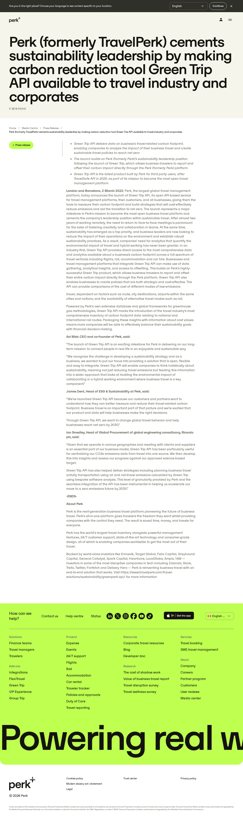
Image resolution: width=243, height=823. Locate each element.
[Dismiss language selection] (231, 6)
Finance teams (20, 643)
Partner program (193, 679)
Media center (191, 698)
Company (188, 666)
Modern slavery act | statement (84, 783)
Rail (69, 669)
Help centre (74, 616)
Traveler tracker (78, 688)
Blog (126, 649)
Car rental (74, 682)
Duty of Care (75, 701)
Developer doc (134, 656)
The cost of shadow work (141, 672)
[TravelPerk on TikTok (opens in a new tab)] (149, 616)
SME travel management (199, 649)
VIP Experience (20, 692)
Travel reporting (78, 708)
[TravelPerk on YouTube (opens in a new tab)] (141, 616)
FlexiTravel (17, 679)
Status (96, 616)
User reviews (190, 692)
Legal (69, 789)
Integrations (18, 672)
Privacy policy (188, 778)
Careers (187, 672)
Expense (72, 643)
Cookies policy (74, 778)
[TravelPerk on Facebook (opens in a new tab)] (133, 616)
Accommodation (78, 675)
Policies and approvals (83, 695)
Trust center (130, 778)
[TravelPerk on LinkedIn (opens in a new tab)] (110, 616)
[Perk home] (14, 20)
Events (71, 649)
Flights (71, 662)
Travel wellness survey (139, 692)
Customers (189, 685)
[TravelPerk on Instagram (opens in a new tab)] (125, 616)
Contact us (50, 616)
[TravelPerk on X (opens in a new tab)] (117, 616)
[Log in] (221, 19)
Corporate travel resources (143, 643)
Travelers (15, 656)
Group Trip (17, 698)
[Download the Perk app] (179, 616)
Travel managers (21, 649)
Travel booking (191, 643)
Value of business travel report (146, 679)
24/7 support (76, 656)
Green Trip (16, 685)
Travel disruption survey (141, 685)
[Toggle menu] (230, 20)
